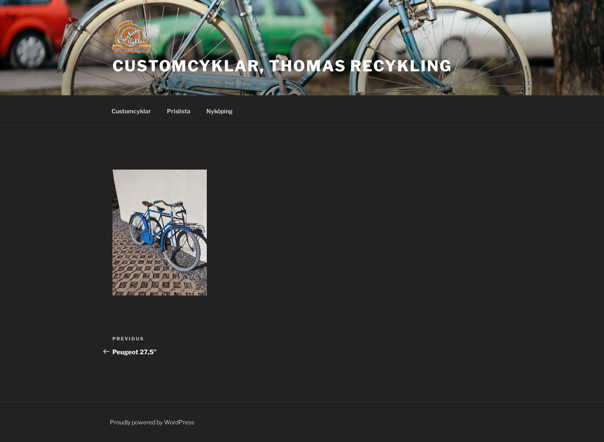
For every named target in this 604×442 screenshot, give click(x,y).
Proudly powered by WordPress (152, 422)
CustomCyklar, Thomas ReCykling (282, 66)
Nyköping (219, 111)
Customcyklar (131, 111)
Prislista (178, 111)
